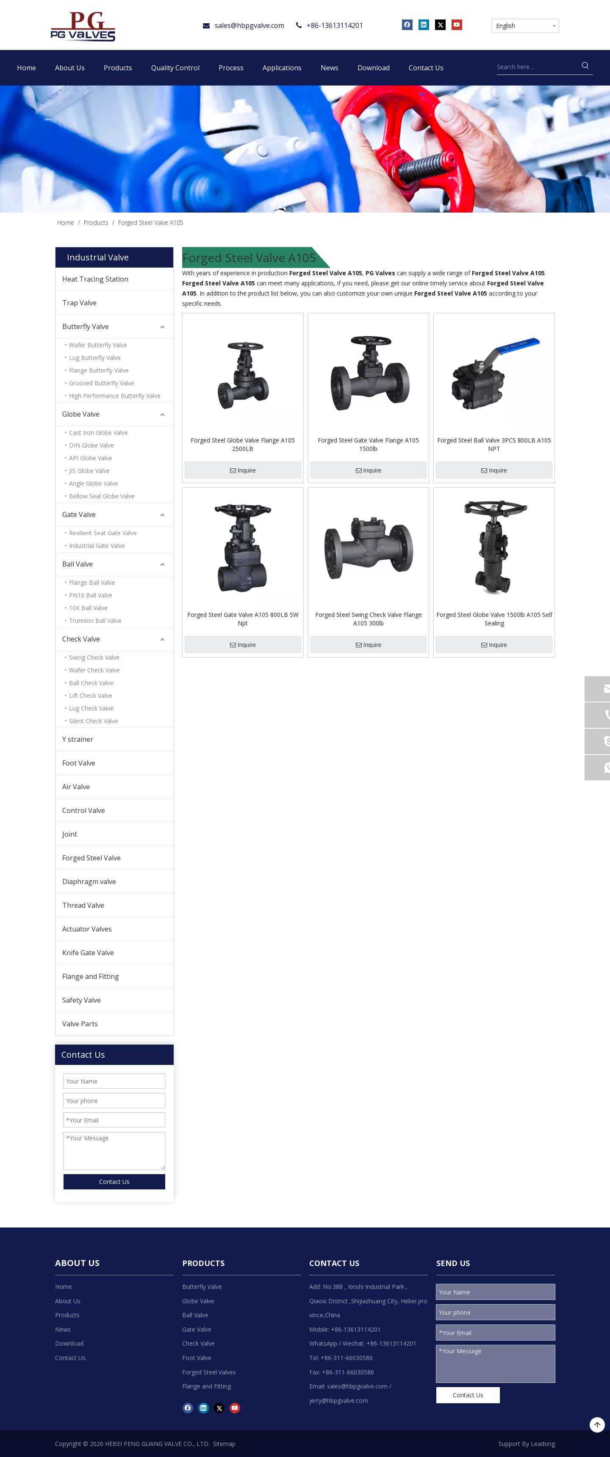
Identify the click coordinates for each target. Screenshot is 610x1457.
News (63, 1329)
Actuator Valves (87, 929)
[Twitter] (440, 24)
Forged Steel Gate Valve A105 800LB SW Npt (243, 619)
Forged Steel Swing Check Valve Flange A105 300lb (368, 619)
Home (63, 1287)
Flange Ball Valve (92, 582)
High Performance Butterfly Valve (115, 396)
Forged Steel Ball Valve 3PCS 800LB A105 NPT (494, 444)
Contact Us (114, 1182)
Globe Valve (81, 414)
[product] (305, 149)
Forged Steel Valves (209, 1372)
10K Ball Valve (88, 608)
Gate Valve (79, 514)
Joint (69, 834)
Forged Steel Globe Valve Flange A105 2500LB (243, 444)
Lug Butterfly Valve (95, 358)
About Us (67, 1301)
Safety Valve (81, 1000)
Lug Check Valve (91, 708)
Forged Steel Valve (91, 858)
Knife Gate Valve (88, 952)
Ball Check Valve (91, 683)
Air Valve (76, 786)
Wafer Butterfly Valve (98, 345)
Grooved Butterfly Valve (101, 383)
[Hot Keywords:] (585, 67)
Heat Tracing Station (95, 279)
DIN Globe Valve (91, 445)
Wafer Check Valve (94, 670)
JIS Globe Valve (89, 471)
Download (69, 1343)
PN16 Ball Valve (90, 595)
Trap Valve (79, 302)
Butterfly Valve (85, 326)
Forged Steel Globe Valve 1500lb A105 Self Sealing (494, 619)
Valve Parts (80, 1023)
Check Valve (81, 639)
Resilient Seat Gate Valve (103, 533)
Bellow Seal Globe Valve (102, 496)
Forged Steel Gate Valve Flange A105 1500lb (368, 444)
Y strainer (77, 739)
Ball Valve (77, 564)
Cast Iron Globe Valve (98, 433)
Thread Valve (83, 905)
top (597, 1425)
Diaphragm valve (89, 881)
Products (67, 1315)
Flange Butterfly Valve (99, 370)
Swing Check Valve (94, 657)
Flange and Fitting (90, 976)
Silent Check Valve (93, 721)
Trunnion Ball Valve (95, 621)
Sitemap (224, 1444)
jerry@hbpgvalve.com (338, 1400)
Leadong (543, 1444)
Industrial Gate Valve (97, 546)
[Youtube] (457, 24)
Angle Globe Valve (93, 483)
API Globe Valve (90, 458)
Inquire (243, 470)
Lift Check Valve (90, 695)
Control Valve (83, 810)
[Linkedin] (424, 24)
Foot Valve (78, 763)
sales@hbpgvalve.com (249, 25)
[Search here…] (537, 67)
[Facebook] (407, 24)
